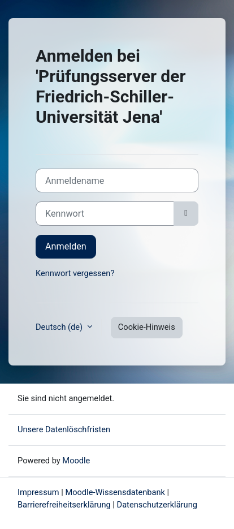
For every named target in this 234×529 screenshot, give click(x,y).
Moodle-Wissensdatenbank (115, 492)
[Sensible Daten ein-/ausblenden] (186, 213)
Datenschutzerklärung (157, 505)
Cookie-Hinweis (146, 327)
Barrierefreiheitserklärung (65, 505)
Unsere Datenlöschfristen (64, 429)
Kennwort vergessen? (75, 273)
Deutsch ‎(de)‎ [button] (60, 327)
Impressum (38, 492)
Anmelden (65, 246)
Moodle (76, 460)
